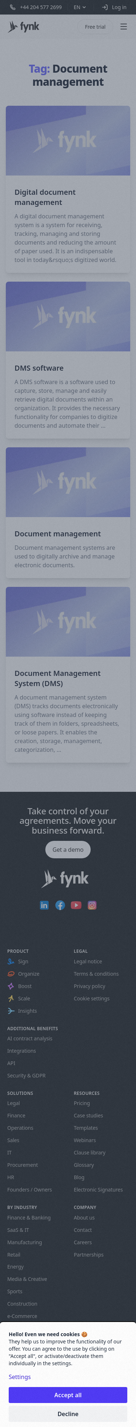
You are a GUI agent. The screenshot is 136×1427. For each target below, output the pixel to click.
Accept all (68, 1395)
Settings (20, 1377)
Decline (68, 1414)
